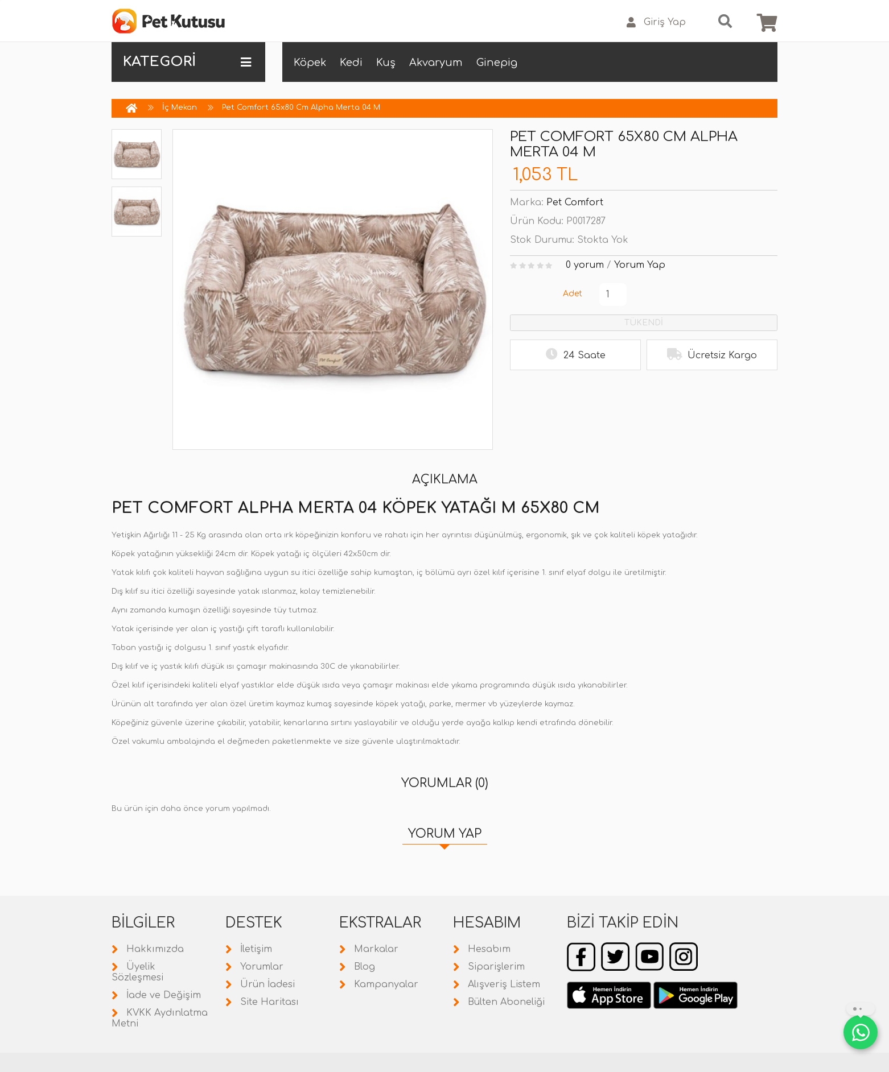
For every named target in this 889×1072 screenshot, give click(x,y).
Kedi (351, 62)
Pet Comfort (574, 202)
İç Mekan (179, 107)
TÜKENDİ (643, 322)
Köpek (310, 62)
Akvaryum (436, 62)
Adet (572, 293)
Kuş (386, 62)
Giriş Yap (656, 22)
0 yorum (585, 265)
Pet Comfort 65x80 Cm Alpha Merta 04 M (301, 107)
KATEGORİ (187, 62)
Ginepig (496, 62)
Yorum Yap (639, 265)
